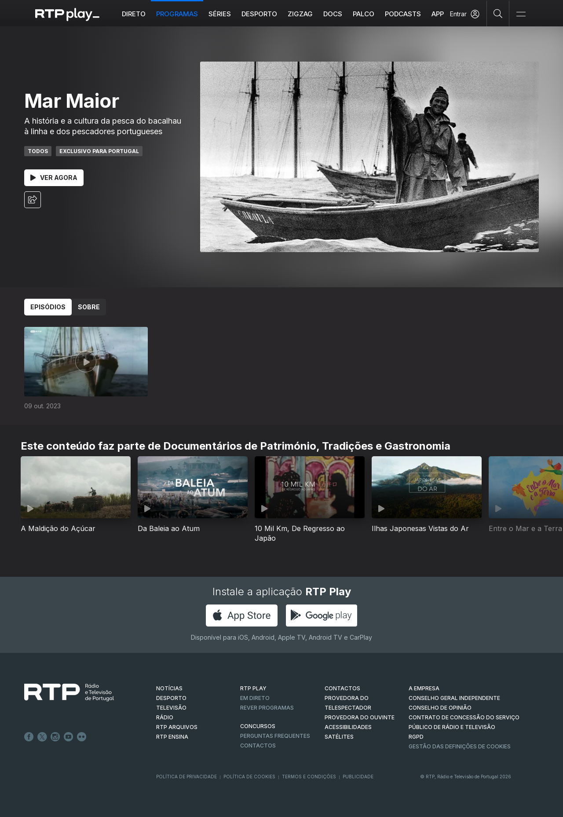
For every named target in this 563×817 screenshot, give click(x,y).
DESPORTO (171, 698)
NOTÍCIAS (169, 688)
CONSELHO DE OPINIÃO (440, 707)
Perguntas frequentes (275, 736)
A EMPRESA (424, 688)
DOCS (332, 14)
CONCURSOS (257, 726)
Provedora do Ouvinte (360, 717)
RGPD (416, 736)
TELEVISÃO (171, 707)
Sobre (89, 307)
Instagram (55, 737)
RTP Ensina (172, 736)
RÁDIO (164, 717)
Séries (219, 14)
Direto (134, 14)
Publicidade (358, 776)
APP (437, 14)
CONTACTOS (342, 688)
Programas (177, 14)
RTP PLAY (253, 688)
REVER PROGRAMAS (267, 707)
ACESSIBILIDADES (348, 727)
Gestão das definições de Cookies (460, 746)
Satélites (339, 736)
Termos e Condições (309, 776)
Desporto (259, 14)
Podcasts (403, 14)
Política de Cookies (249, 776)
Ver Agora (53, 177)
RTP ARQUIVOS (176, 727)
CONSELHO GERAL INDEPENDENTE (454, 698)
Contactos (258, 745)
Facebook (29, 737)
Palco (363, 14)
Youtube (68, 737)
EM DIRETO (255, 698)
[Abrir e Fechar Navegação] (520, 14)
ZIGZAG (300, 14)
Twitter (42, 737)
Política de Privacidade (186, 776)
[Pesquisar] (498, 13)
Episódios (48, 307)
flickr (82, 737)
